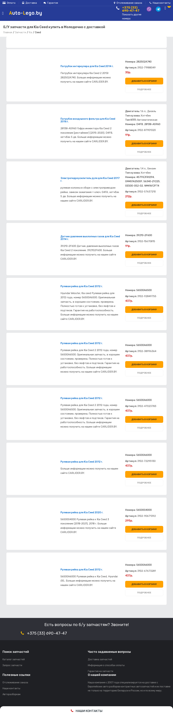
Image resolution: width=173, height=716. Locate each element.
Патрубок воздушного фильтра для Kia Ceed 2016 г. (87, 120)
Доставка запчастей (100, 659)
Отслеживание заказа (128, 3)
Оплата (9, 3)
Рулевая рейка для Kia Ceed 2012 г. (81, 286)
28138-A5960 (152, 124)
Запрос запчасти (12, 665)
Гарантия (51, 3)
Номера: (130, 61)
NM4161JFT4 (151, 185)
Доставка (29, 3)
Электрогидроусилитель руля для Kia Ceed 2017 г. (90, 179)
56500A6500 (144, 290)
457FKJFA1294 (145, 177)
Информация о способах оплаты (106, 665)
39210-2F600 (144, 235)
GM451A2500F (133, 181)
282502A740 (144, 61)
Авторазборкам (11, 694)
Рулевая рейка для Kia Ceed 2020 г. (81, 512)
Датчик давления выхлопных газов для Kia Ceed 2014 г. (90, 238)
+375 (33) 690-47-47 (47, 633)
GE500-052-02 (134, 185)
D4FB (139, 124)
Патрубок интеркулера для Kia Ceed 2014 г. (87, 66)
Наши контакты (160, 3)
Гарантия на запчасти (100, 671)
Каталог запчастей (14, 659)
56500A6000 (144, 345)
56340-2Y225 (151, 181)
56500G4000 (144, 509)
